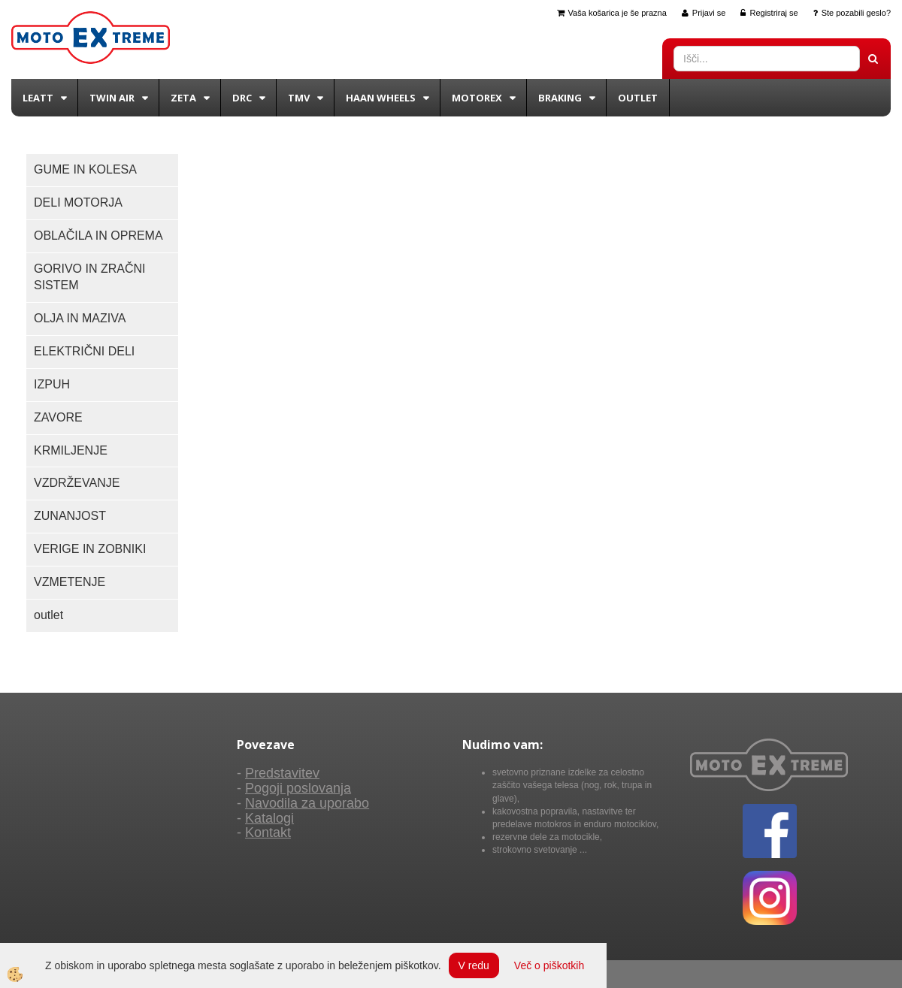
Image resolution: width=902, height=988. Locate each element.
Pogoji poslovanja (298, 788)
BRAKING (560, 97)
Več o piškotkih (549, 965)
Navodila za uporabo (307, 803)
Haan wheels (381, 97)
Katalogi (269, 818)
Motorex (477, 97)
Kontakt (268, 832)
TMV (299, 97)
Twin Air (112, 97)
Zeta (183, 97)
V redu (474, 965)
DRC (242, 97)
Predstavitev (282, 773)
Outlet (638, 97)
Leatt (38, 97)
